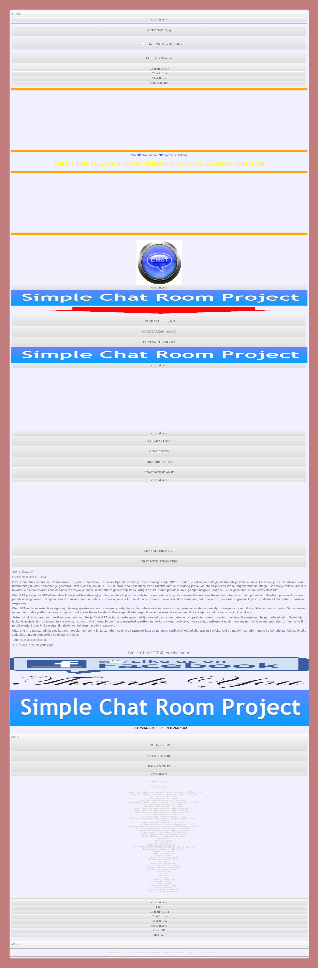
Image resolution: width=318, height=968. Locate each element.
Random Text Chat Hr (163, 843)
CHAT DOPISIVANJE (159, 472)
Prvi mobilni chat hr (163, 841)
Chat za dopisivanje (163, 883)
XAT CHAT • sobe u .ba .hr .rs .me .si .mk (163, 865)
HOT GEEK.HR (159, 745)
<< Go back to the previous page (32, 645)
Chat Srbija (163, 875)
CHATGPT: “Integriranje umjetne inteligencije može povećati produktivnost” (163, 819)
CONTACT (190, 952)
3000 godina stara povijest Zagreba (163, 845)
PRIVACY (202, 952)
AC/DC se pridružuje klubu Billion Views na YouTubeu (163, 833)
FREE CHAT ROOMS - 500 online (159, 44)
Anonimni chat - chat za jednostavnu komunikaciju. (163, 837)
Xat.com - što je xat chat (163, 851)
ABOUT (179, 952)
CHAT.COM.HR (159, 755)
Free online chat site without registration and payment (163, 800)
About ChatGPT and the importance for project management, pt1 (163, 812)
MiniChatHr (163, 839)
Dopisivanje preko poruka (163, 881)
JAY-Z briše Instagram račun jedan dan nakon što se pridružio (163, 829)
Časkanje (163, 861)
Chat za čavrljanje (163, 855)
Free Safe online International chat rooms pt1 (163, 806)
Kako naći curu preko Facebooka (163, 892)
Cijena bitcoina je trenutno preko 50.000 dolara (163, 849)
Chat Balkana (159, 82)
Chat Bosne (159, 78)
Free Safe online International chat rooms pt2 (163, 804)
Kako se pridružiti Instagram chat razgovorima (163, 823)
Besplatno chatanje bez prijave (163, 885)
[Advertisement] (159, 120)
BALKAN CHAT (159, 766)
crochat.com (159, 19)
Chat (159, 907)
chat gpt (42, 639)
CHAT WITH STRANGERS (159, 561)
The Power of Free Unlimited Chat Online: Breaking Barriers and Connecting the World (163, 802)
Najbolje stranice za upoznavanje (163, 857)
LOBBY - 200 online (159, 58)
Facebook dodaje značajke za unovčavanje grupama (163, 825)
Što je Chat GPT (23, 571)
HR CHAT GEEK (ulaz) (159, 321)
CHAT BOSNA (159, 451)
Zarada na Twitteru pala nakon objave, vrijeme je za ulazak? (163, 831)
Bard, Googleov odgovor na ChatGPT (163, 814)
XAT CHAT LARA (159, 440)
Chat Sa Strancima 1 (163, 887)
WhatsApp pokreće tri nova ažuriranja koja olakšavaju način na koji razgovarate (163, 827)
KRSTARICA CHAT (159, 462)
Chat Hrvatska (163, 877)
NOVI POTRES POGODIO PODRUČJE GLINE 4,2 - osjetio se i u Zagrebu (163, 847)
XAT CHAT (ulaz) (159, 30)
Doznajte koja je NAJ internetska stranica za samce (163, 835)
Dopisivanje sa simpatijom (163, 879)
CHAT (16, 14)
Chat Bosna (163, 873)
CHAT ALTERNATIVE (159, 551)
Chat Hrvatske (159, 68)
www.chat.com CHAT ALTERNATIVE (163, 869)
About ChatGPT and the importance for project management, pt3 (163, 808)
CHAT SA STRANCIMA (159, 342)
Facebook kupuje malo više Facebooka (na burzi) (163, 817)
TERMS (213, 952)
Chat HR (159, 930)
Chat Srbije (159, 73)
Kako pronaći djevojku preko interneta (163, 890)
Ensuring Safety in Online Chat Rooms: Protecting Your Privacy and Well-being (163, 794)
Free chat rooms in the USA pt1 (163, 798)
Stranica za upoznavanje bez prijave (163, 859)
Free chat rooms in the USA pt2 (163, 796)
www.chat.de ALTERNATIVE (163, 863)
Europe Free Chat (163, 871)
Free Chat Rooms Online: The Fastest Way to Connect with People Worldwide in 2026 (163, 792)
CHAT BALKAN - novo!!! (159, 331)
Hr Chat (159, 935)
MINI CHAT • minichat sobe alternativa (163, 867)
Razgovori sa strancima (163, 853)
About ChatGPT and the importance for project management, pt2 (163, 810)
